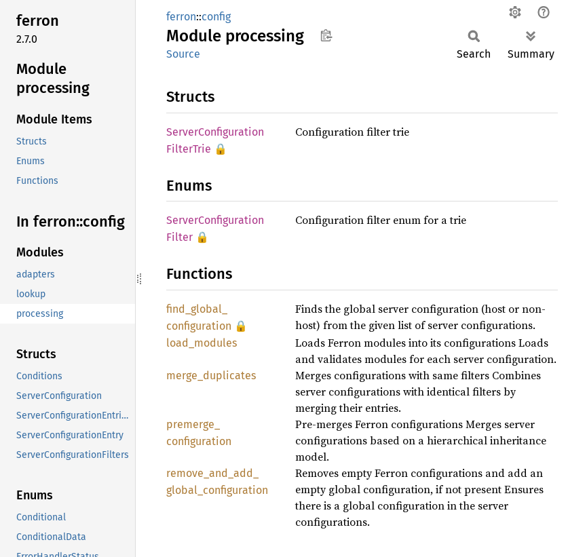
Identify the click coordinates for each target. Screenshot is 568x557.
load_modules (201, 343)
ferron (181, 16)
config (216, 16)
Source (183, 53)
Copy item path (326, 35)
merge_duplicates (211, 375)
